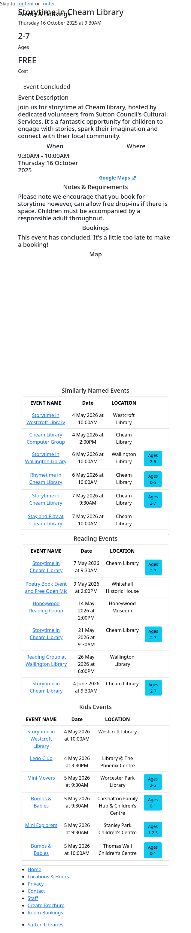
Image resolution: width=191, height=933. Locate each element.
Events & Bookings (44, 14)
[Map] (95, 320)
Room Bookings (45, 912)
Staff (33, 898)
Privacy (36, 883)
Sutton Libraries (45, 924)
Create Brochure (46, 905)
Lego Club (41, 758)
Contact (36, 891)
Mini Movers (41, 777)
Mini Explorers (41, 825)
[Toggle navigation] (22, 7)
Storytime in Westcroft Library (41, 738)
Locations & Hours (48, 876)
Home (34, 869)
